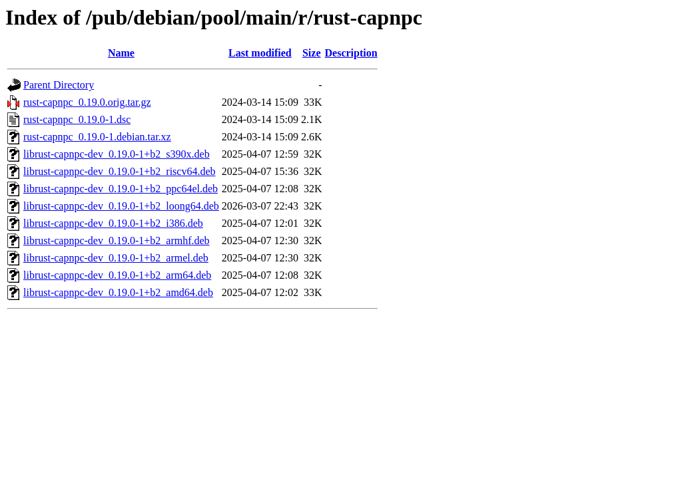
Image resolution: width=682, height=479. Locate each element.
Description (351, 53)
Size (311, 53)
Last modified (260, 53)
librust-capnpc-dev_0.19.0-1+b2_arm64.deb (117, 275)
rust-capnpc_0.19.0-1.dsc (77, 119)
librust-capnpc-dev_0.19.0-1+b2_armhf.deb (116, 240)
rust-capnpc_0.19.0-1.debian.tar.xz (97, 136)
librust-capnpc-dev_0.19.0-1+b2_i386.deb (113, 223)
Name (121, 53)
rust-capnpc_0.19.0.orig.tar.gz (87, 102)
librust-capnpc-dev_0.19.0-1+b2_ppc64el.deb (120, 188)
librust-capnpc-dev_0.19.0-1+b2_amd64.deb (118, 292)
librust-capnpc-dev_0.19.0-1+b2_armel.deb (115, 257)
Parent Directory (58, 84)
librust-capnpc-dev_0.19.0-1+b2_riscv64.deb (119, 171)
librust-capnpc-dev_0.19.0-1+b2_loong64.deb (121, 206)
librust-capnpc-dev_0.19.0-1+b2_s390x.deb (116, 154)
